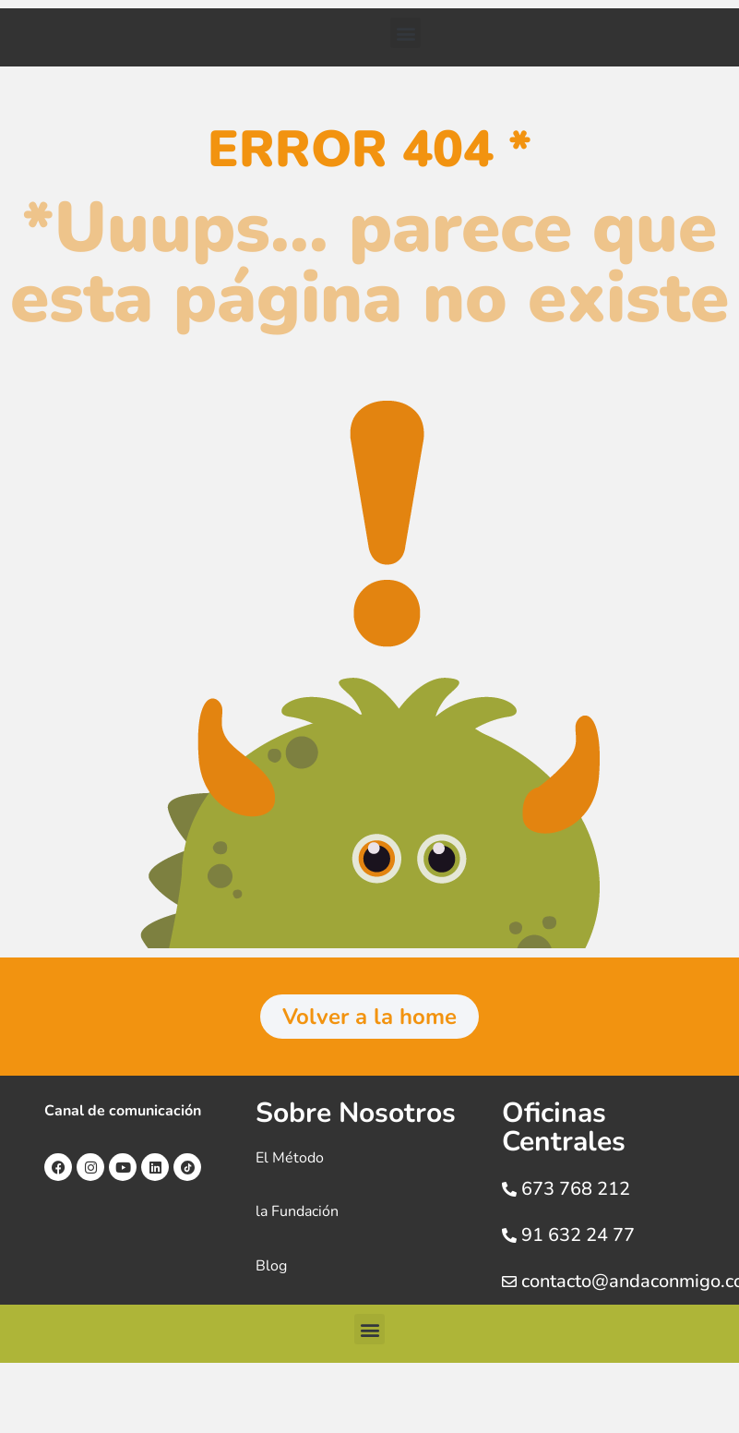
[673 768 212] (509, 1189)
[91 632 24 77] (509, 1235)
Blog (271, 1266)
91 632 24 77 (578, 1234)
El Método (290, 1158)
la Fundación (297, 1211)
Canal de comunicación (122, 1111)
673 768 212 (575, 1188)
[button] (405, 33)
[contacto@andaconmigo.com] (509, 1281)
